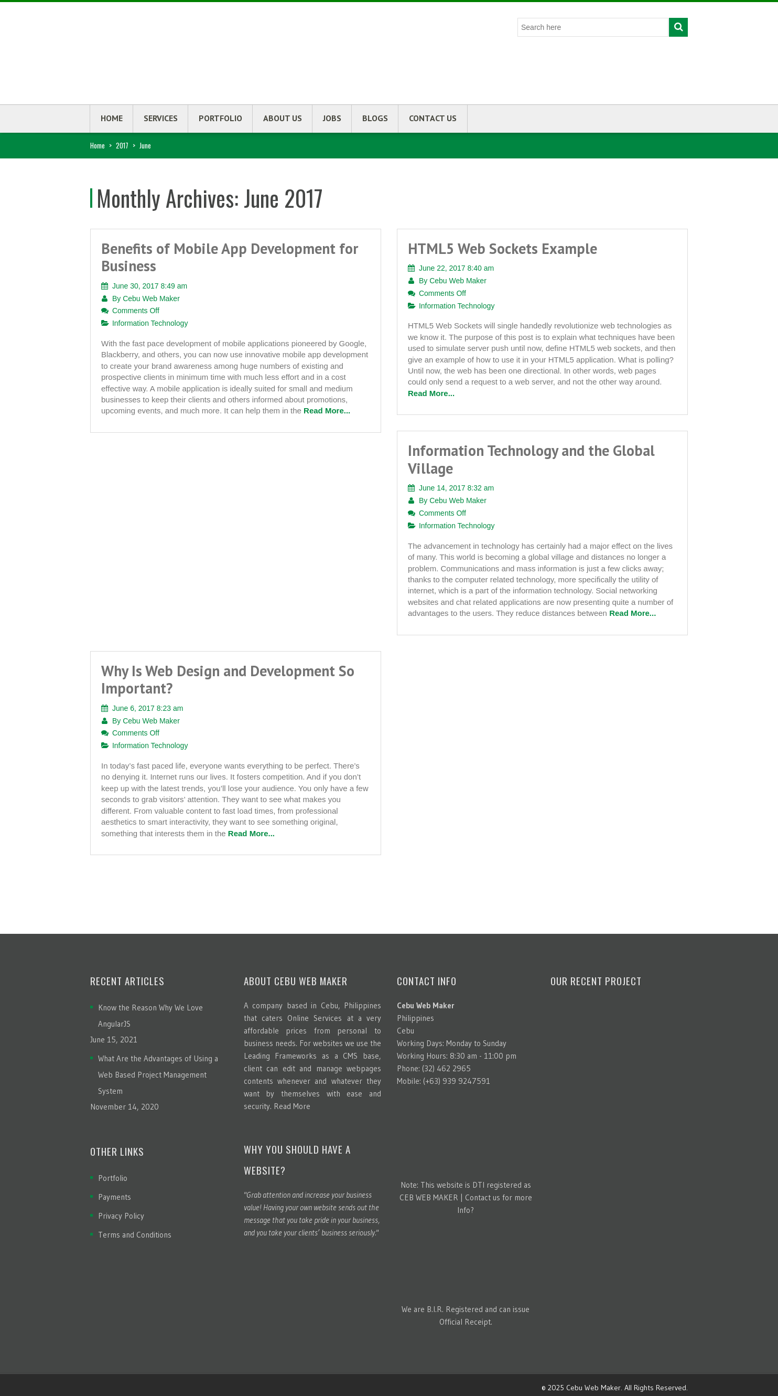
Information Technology (150, 323)
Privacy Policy (121, 1216)
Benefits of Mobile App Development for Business (229, 257)
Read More (292, 1106)
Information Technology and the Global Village (531, 459)
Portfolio (220, 118)
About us (282, 118)
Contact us (433, 118)
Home (112, 118)
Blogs (375, 118)
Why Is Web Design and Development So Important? (227, 679)
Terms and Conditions (134, 1235)
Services (161, 118)
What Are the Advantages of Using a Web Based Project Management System (158, 1074)
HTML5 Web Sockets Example (502, 248)
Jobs (332, 118)
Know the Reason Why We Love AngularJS (150, 1016)
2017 (122, 145)
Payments (114, 1197)
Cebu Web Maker (151, 298)
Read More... (327, 410)
